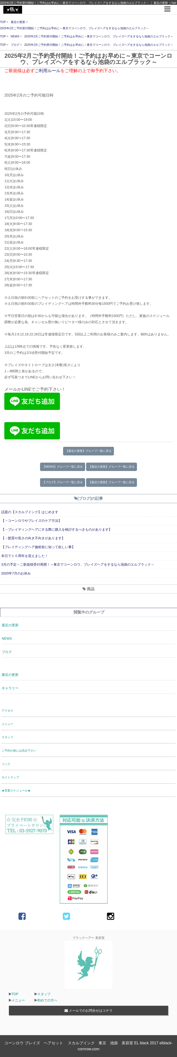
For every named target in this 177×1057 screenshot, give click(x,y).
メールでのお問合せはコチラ (88, 1010)
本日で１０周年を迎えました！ (24, 556)
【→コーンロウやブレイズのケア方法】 (31, 521)
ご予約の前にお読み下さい (19, 750)
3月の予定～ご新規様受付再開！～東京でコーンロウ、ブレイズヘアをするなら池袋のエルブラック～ (77, 564)
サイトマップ (10, 777)
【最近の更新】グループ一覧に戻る (88, 451)
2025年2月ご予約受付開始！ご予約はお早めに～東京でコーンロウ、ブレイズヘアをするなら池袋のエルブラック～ (74, 28)
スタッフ (7, 737)
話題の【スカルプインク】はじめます (29, 512)
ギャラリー (10, 688)
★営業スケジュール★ (16, 790)
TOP (3, 22)
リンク (6, 764)
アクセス (7, 710)
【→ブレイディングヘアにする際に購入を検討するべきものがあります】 (56, 529)
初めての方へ (47, 1000)
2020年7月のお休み (16, 573)
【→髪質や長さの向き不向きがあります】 (33, 538)
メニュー (7, 724)
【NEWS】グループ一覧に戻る (62, 466)
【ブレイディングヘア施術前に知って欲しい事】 (38, 547)
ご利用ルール (47, 70)
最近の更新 (18, 22)
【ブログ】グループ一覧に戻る (62, 482)
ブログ (15, 44)
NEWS (15, 36)
